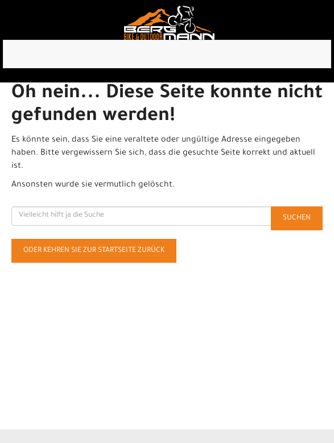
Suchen (297, 218)
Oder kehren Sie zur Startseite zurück (93, 251)
